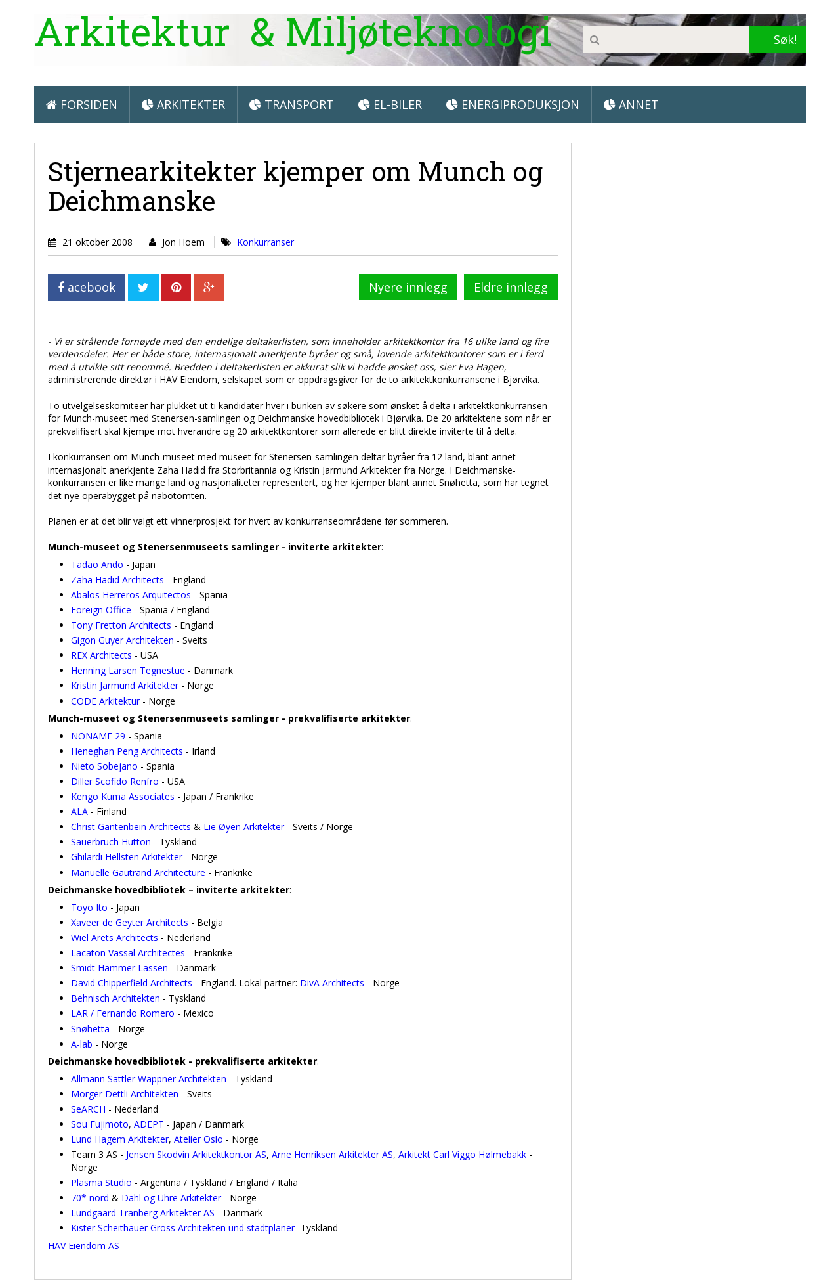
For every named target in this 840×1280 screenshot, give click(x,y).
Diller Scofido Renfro (115, 781)
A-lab (82, 1044)
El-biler (390, 104)
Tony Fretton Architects (121, 625)
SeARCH (88, 1109)
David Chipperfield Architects (131, 983)
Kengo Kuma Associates (123, 796)
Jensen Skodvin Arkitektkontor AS (196, 1154)
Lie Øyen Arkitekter (243, 826)
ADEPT (149, 1124)
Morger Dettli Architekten (124, 1094)
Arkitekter (183, 104)
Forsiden (81, 104)
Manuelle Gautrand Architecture (138, 872)
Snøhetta (90, 1029)
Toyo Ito (89, 907)
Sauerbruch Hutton (111, 841)
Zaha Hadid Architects (117, 579)
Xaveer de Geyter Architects (129, 922)
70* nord (90, 1197)
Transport (291, 104)
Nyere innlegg (408, 287)
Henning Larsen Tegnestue (128, 670)
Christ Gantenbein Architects (131, 826)
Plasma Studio (101, 1182)
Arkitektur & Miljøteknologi (293, 30)
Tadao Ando (97, 564)
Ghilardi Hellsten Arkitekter (126, 856)
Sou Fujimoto (100, 1124)
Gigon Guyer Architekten (122, 640)
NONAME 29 (98, 736)
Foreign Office (101, 610)
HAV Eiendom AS (83, 1245)
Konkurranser (265, 242)
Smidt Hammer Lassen (119, 967)
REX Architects (101, 655)
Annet (631, 104)
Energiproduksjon (512, 104)
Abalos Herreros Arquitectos (132, 594)
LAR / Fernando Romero (123, 1013)
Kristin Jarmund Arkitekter (124, 685)
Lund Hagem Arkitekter (120, 1139)
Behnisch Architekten (115, 998)
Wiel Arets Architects (114, 937)
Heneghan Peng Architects (127, 751)
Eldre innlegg (511, 287)
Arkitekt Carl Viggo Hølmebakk (462, 1154)
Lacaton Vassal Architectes (128, 952)
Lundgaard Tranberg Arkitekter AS (143, 1212)
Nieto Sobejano (104, 766)
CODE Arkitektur (105, 701)
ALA (79, 811)
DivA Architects (332, 983)
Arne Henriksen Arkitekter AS (332, 1154)
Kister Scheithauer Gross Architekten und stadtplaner (183, 1228)
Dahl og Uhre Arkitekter (171, 1197)
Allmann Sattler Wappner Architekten (148, 1078)
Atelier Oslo (198, 1139)
